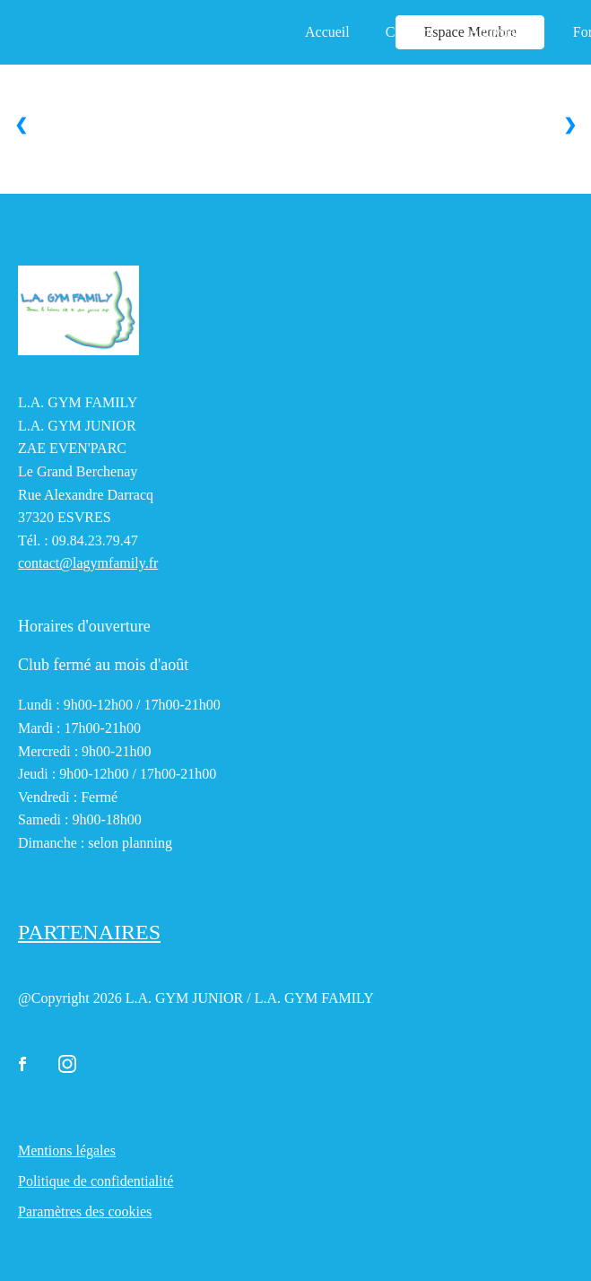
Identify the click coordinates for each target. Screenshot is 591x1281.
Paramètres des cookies (85, 1211)
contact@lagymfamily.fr (88, 563)
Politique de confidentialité (95, 1181)
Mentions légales (67, 1150)
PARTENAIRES (89, 932)
